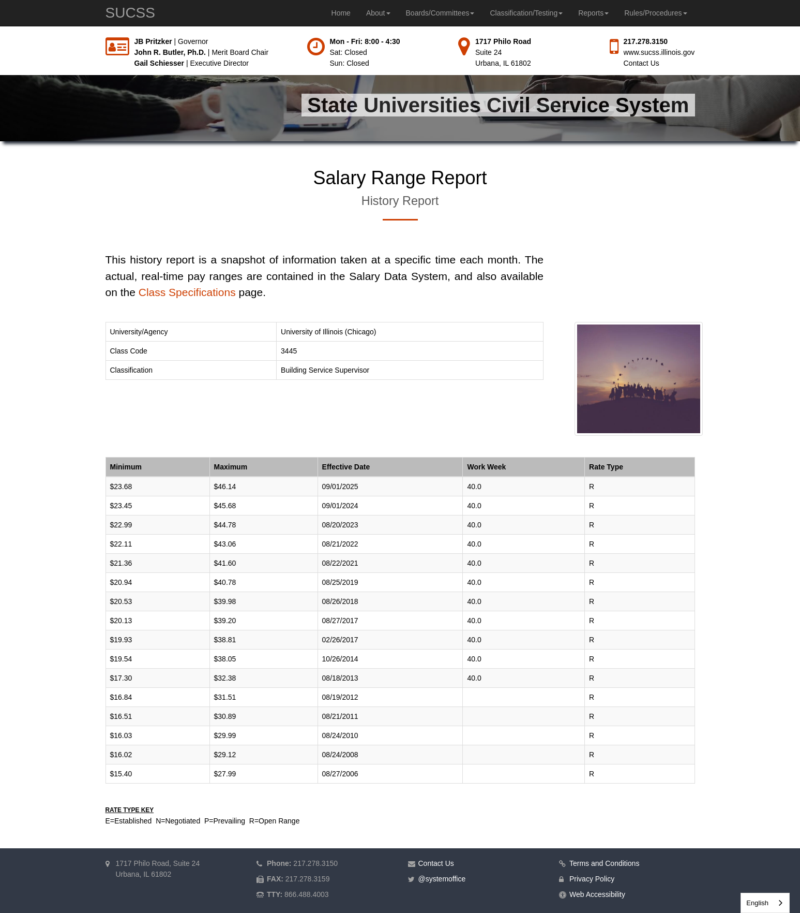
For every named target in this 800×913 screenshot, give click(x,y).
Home (341, 13)
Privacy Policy (591, 879)
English (757, 903)
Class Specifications (187, 292)
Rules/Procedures (655, 13)
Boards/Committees (440, 13)
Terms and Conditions (604, 863)
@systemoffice (442, 879)
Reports (593, 13)
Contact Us (641, 63)
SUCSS (130, 13)
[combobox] (765, 903)
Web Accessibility (597, 894)
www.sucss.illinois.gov (659, 52)
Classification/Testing (526, 13)
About (378, 13)
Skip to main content (0, 36)
